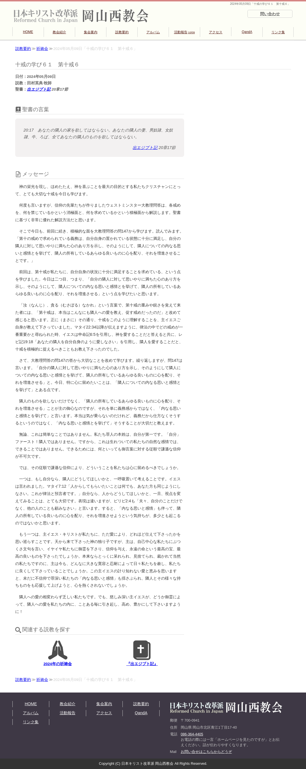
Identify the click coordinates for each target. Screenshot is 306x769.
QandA (247, 32)
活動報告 (184, 32)
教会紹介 (59, 32)
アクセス (215, 32)
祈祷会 (42, 49)
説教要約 (122, 32)
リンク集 (278, 32)
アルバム (153, 32)
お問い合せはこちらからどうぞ (206, 752)
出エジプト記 (39, 89)
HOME (28, 32)
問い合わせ (270, 14)
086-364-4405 (192, 734)
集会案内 (90, 32)
